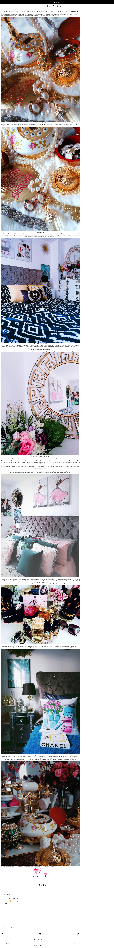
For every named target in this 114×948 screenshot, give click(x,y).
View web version (40, 939)
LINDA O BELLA (57, 6)
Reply (6, 903)
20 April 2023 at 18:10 (14, 898)
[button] (57, 2)
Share (3, 891)
